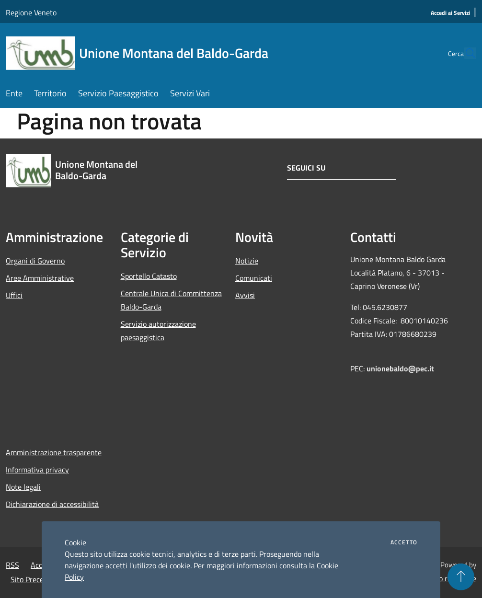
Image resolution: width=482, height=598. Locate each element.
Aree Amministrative (40, 278)
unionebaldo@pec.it (401, 368)
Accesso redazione (446, 578)
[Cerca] (464, 53)
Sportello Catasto (149, 276)
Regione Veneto (31, 12)
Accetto (403, 542)
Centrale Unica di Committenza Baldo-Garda (171, 300)
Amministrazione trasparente (54, 452)
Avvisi (245, 295)
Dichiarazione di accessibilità (52, 504)
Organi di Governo (35, 260)
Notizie (246, 260)
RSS (12, 565)
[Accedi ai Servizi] (450, 13)
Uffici (14, 295)
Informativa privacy (37, 469)
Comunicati (253, 278)
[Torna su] (461, 577)
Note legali (23, 487)
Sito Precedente (36, 579)
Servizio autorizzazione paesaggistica (158, 330)
